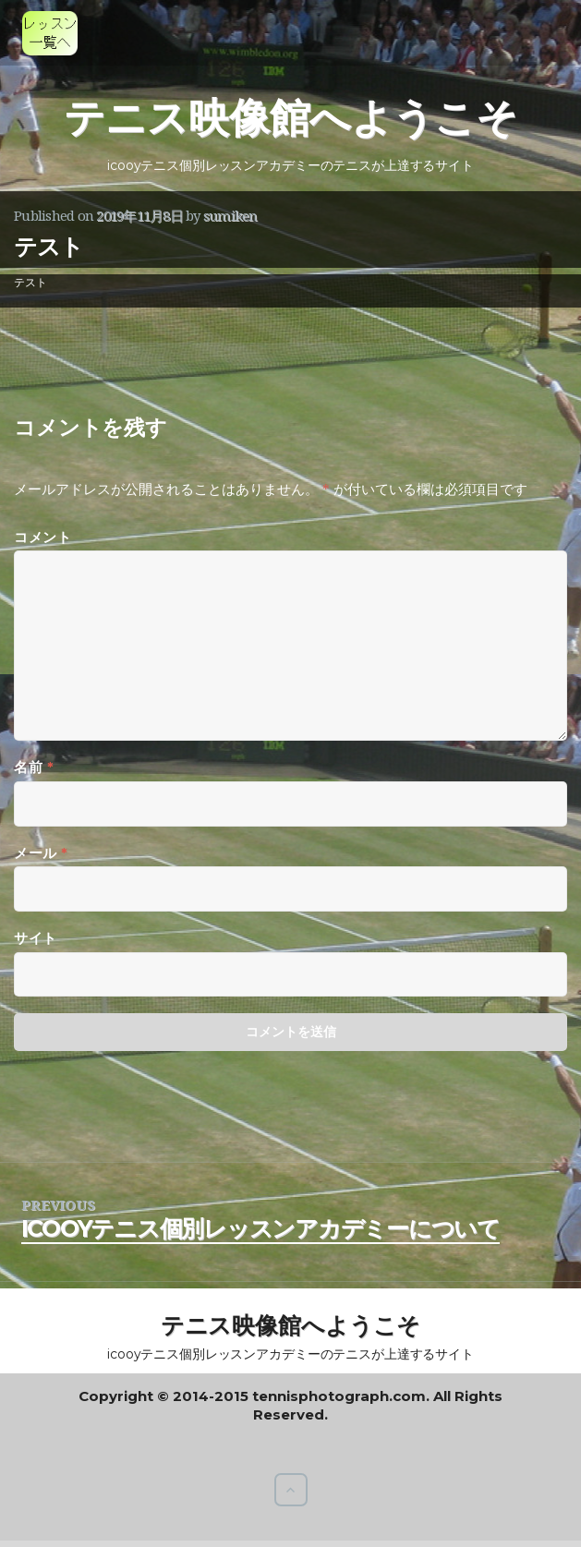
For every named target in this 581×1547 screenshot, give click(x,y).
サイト (35, 938)
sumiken (230, 215)
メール (41, 853)
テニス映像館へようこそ (290, 117)
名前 (34, 767)
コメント (42, 537)
